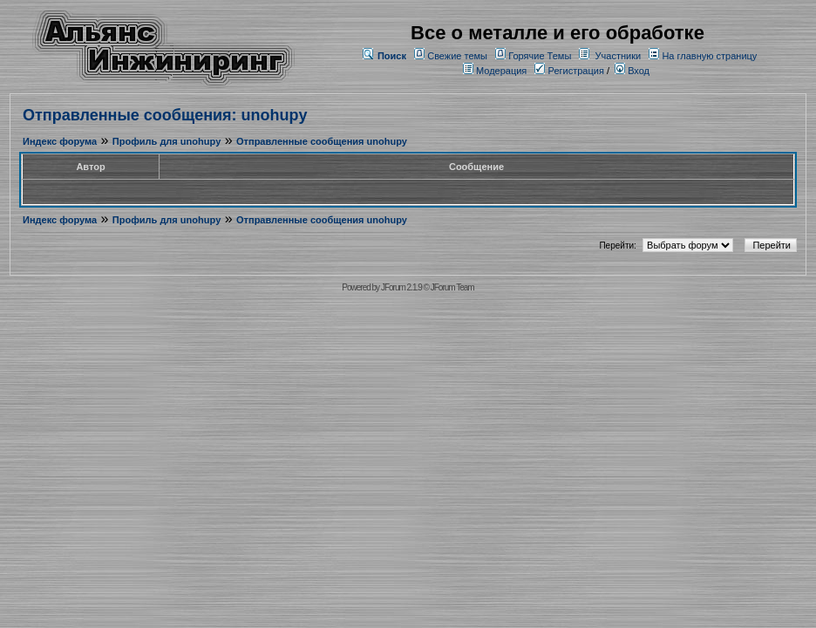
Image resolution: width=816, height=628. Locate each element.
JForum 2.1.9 (401, 287)
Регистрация (568, 70)
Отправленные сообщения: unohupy (165, 115)
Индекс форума (60, 141)
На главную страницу (709, 56)
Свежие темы (457, 56)
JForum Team (452, 287)
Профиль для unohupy (166, 141)
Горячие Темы (539, 56)
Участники (618, 56)
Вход (632, 70)
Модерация (501, 70)
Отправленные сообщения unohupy (321, 141)
